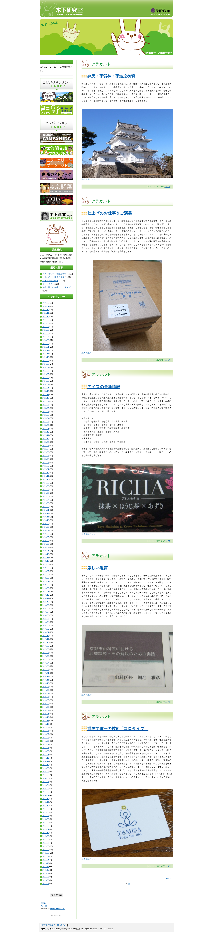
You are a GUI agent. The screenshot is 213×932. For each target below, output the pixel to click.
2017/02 (45, 669)
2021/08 (45, 486)
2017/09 (45, 646)
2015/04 (45, 744)
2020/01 (45, 551)
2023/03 (45, 422)
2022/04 (45, 459)
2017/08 (45, 649)
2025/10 (45, 316)
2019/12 (45, 554)
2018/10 (45, 602)
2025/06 (45, 330)
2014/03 (45, 788)
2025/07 (45, 326)
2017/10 (45, 642)
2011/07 (45, 877)
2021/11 (45, 476)
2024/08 (45, 364)
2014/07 (45, 775)
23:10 (167, 866)
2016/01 (45, 713)
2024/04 (45, 377)
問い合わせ (62, 925)
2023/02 (45, 425)
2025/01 (45, 347)
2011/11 (45, 866)
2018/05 (45, 619)
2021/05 (45, 496)
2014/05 (45, 781)
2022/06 (45, 452)
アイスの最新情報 (50, 280)
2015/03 (45, 747)
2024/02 (45, 384)
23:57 (167, 541)
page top (169, 878)
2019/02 (45, 588)
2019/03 (45, 585)
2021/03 (45, 503)
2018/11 (45, 598)
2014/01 (45, 795)
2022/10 (45, 439)
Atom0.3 (44, 906)
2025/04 (45, 337)
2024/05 (45, 374)
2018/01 (45, 632)
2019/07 (45, 571)
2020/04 (45, 540)
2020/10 (45, 520)
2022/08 (45, 445)
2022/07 (45, 449)
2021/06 (45, 493)
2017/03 (45, 666)
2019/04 (45, 581)
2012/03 (45, 853)
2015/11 (45, 720)
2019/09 (45, 564)
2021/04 (45, 500)
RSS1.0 (43, 903)
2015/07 (45, 734)
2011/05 (45, 883)
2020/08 (45, 527)
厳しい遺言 (47, 284)
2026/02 (45, 303)
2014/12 (45, 758)
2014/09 (45, 768)
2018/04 (45, 622)
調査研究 (57, 249)
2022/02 (45, 466)
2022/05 (45, 456)
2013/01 (45, 829)
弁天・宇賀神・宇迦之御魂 (54, 274)
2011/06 (45, 880)
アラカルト (101, 64)
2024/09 (45, 360)
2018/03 (45, 625)
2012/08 (45, 839)
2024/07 (45, 367)
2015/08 (45, 730)
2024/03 (45, 381)
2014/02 (45, 792)
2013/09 (45, 809)
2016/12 (45, 676)
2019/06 (45, 574)
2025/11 (45, 313)
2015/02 (45, 751)
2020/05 (45, 537)
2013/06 (45, 819)
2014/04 (45, 785)
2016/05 (45, 700)
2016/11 (45, 680)
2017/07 (45, 652)
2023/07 (45, 408)
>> (129, 884)
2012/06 (45, 843)
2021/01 (45, 510)
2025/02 (45, 343)
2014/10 (45, 764)
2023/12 (45, 391)
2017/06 (45, 656)
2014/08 (45, 771)
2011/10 (45, 870)
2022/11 (45, 435)
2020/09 (45, 523)
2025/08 (45, 323)
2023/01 (45, 428)
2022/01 (45, 469)
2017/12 (45, 635)
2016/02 (45, 710)
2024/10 (45, 357)
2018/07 (45, 612)
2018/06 (45, 615)
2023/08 (45, 405)
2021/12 (45, 472)
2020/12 (45, 513)
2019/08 (45, 568)
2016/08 (45, 690)
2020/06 (45, 534)
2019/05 (45, 578)
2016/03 (45, 707)
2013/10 (45, 805)
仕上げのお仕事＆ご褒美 (53, 277)
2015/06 (45, 737)
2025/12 (45, 309)
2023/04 (45, 418)
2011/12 (45, 863)
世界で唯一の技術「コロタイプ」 (57, 287)
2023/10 (45, 398)
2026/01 (45, 306)
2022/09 (45, 442)
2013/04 (45, 822)
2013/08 (45, 812)
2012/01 (45, 860)
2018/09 (45, 605)
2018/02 (45, 629)
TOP (56, 62)
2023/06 (45, 411)
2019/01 (45, 591)
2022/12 (45, 432)
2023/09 (45, 401)
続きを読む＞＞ (89, 179)
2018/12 (45, 595)
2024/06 (45, 371)
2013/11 (45, 802)
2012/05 (45, 846)
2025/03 (45, 340)
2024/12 (45, 350)
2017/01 (45, 673)
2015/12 (45, 717)
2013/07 (45, 815)
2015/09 (45, 727)
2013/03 (45, 826)
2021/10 (45, 479)
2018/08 (45, 608)
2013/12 (45, 798)
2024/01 (45, 388)
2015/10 (45, 724)
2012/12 (45, 832)
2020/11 (45, 517)
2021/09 (45, 483)
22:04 (167, 360)
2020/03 (45, 544)
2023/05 (45, 415)
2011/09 (45, 873)
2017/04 (45, 663)
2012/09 (45, 836)
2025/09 (45, 320)
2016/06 (45, 697)
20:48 (167, 186)
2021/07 (45, 489)
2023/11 (45, 394)
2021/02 (45, 506)
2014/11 (45, 761)
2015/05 (45, 741)
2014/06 (45, 778)
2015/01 (45, 754)
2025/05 (45, 333)
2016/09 (45, 686)
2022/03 (45, 462)
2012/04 (45, 849)
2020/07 (45, 530)
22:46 (167, 702)
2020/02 (45, 547)
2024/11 (45, 354)
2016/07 (45, 693)
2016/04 (45, 703)
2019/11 (45, 557)
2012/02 (45, 856)
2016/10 (45, 683)
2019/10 (45, 561)
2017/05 (45, 659)
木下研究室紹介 (48, 925)
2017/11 (45, 639)
